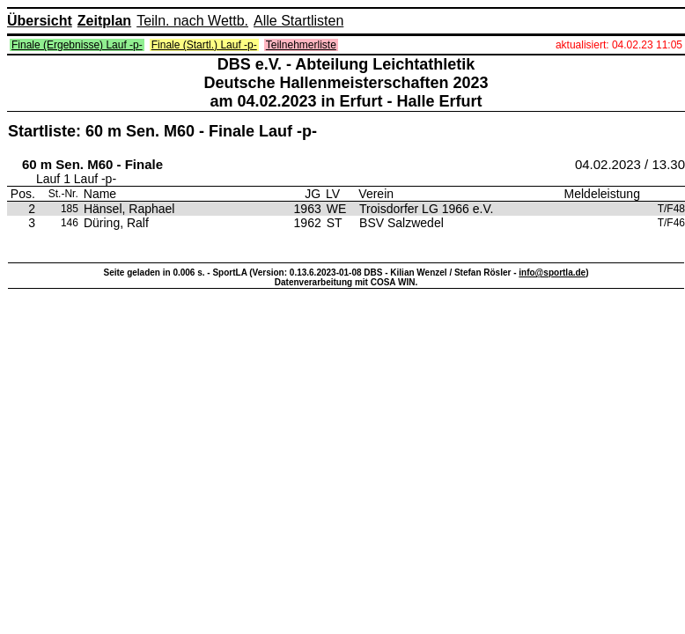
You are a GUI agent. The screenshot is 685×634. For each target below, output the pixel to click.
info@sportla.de (552, 272)
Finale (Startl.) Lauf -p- (204, 45)
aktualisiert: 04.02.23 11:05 (619, 45)
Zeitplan (104, 20)
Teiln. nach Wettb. (192, 20)
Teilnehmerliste (301, 45)
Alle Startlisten (298, 20)
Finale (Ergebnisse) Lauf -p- (77, 45)
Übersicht (39, 20)
